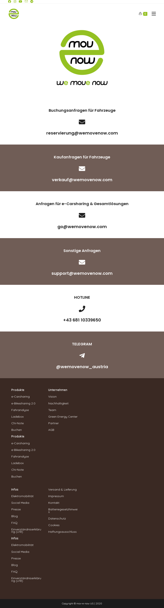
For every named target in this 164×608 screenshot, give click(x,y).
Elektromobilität (22, 496)
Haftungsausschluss (62, 532)
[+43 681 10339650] (82, 309)
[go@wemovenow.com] (82, 215)
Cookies (54, 525)
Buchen (16, 430)
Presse (16, 509)
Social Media (20, 503)
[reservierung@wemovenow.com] (82, 122)
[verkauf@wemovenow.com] (82, 168)
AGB (51, 430)
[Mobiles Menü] (152, 13)
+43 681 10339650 (82, 320)
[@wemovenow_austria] (82, 355)
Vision (52, 396)
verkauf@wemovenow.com (82, 180)
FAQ (14, 523)
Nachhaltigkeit (58, 403)
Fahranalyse (20, 410)
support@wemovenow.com (82, 273)
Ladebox (17, 416)
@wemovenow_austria (82, 367)
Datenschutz (57, 518)
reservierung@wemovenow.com (82, 133)
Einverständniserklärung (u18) (26, 530)
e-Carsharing (20, 396)
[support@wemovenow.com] (82, 262)
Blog (14, 516)
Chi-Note (17, 423)
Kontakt (53, 503)
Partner (53, 423)
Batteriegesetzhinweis (63, 510)
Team (52, 410)
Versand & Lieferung (62, 489)
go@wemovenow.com (82, 227)
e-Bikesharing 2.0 (23, 403)
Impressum (56, 496)
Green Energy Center (63, 416)
